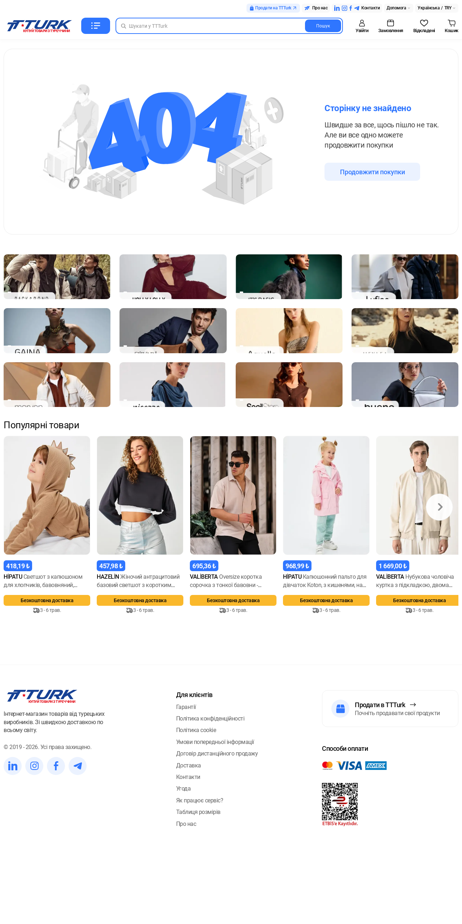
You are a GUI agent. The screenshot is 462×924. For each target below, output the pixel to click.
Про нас (186, 905)
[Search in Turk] (229, 26)
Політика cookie (196, 812)
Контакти (188, 858)
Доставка (188, 847)
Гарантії (186, 788)
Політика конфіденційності (210, 800)
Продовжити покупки (372, 172)
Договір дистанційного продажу (217, 835)
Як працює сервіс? (199, 882)
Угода (183, 870)
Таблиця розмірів (198, 893)
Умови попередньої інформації (215, 823)
